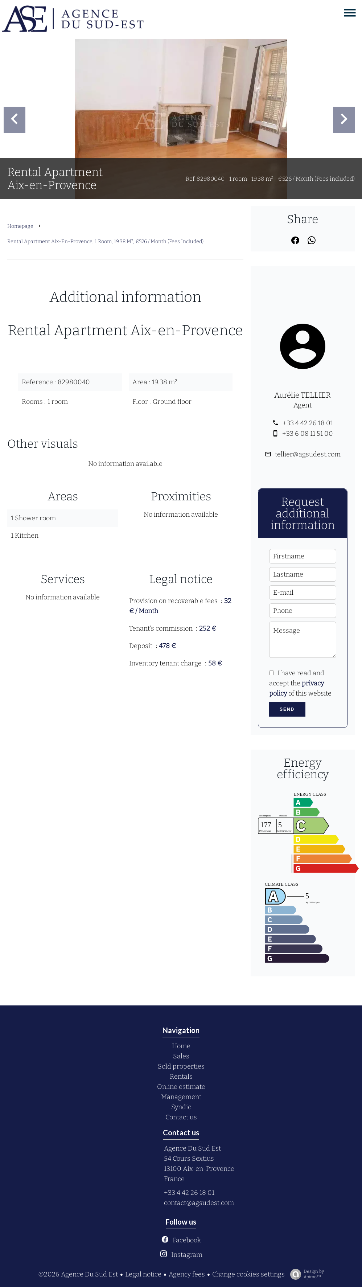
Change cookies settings (248, 1274)
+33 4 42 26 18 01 (308, 423)
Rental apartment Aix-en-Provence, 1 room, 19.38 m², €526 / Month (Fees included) (105, 241)
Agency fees (187, 1274)
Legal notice (143, 1274)
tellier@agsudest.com (308, 454)
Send (287, 709)
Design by (305, 1274)
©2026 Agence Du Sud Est (78, 1274)
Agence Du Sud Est (192, 1148)
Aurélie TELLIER (302, 395)
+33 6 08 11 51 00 (307, 434)
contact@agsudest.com (199, 1203)
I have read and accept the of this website (300, 683)
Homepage (20, 226)
